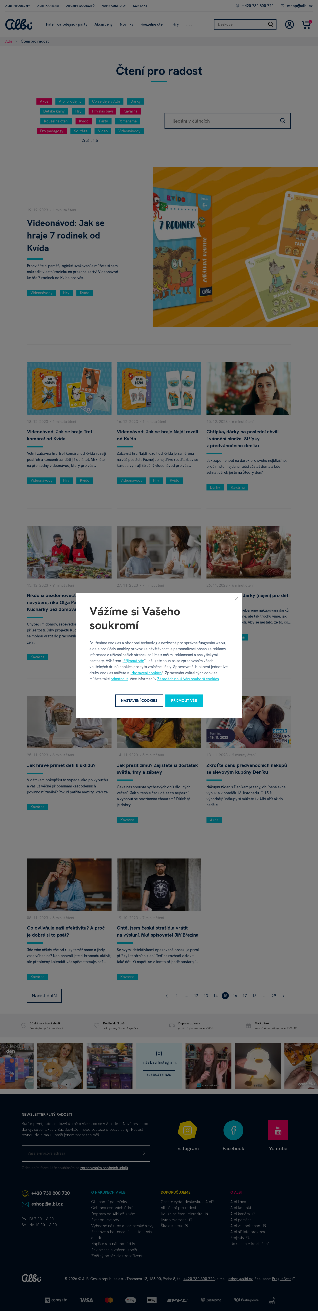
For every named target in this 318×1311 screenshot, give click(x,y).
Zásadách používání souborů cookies (188, 678)
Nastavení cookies (146, 672)
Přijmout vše (133, 660)
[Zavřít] (236, 599)
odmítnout (119, 678)
